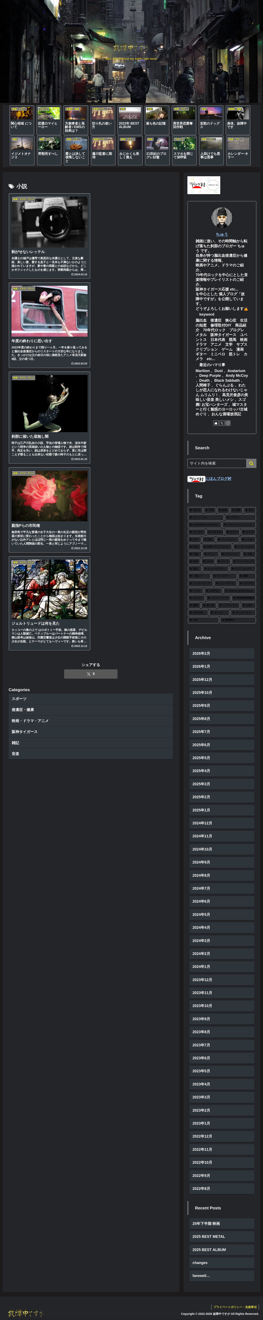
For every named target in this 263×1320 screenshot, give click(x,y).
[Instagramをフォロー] (228, 423)
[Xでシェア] (91, 674)
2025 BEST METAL (209, 1237)
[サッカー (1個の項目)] (219, 613)
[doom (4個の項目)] (208, 561)
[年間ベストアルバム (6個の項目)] (217, 547)
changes (200, 1263)
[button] (251, 463)
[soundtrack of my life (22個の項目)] (204, 525)
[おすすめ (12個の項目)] (215, 532)
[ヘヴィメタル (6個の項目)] (244, 547)
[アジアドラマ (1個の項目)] (228, 605)
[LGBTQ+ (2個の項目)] (213, 591)
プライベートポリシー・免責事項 (235, 1307)
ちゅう (222, 234)
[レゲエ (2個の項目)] (195, 591)
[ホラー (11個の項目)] (232, 532)
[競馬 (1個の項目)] (194, 605)
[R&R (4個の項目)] (194, 561)
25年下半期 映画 (206, 1224)
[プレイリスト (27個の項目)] (206, 517)
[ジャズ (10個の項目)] (248, 532)
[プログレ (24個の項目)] (240, 517)
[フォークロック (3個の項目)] (244, 561)
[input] (221, 463)
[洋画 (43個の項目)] (210, 510)
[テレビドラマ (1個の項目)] (243, 613)
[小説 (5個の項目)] (249, 554)
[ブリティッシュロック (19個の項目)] (239, 525)
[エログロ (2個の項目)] (247, 583)
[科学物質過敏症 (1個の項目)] (243, 598)
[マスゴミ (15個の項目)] (196, 532)
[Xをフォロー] (222, 423)
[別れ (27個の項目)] (249, 510)
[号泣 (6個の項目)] (194, 547)
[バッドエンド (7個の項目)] (227, 539)
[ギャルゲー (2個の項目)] (224, 576)
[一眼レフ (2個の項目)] (199, 576)
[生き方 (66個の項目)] (195, 510)
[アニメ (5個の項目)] (211, 554)
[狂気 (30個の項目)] (223, 510)
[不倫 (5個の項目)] (195, 554)
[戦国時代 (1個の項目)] (238, 620)
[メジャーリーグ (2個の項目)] (218, 598)
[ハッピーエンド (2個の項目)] (200, 583)
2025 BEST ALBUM (209, 1250)
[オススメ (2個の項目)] (196, 598)
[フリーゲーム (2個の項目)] (225, 583)
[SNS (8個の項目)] (194, 539)
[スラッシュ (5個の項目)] (230, 554)
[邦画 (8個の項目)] (209, 539)
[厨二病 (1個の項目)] (209, 605)
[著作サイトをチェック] (216, 423)
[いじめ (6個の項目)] (248, 539)
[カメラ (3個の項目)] (223, 561)
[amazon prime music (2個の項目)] (239, 591)
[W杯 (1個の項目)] (203, 620)
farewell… (201, 1276)
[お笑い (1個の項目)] (248, 605)
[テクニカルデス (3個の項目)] (243, 569)
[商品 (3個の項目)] (195, 569)
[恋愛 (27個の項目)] (236, 510)
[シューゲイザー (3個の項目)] (216, 569)
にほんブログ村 (209, 479)
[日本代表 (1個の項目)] (198, 613)
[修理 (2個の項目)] (247, 576)
